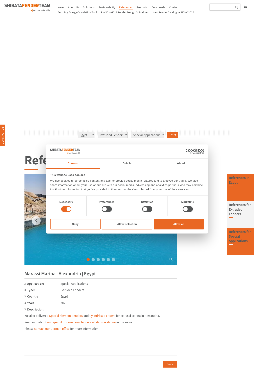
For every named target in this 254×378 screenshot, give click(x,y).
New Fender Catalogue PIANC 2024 (173, 12)
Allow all (178, 224)
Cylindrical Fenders (102, 316)
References (126, 7)
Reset (172, 135)
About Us (73, 7)
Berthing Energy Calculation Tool (77, 12)
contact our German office (51, 329)
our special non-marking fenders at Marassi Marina (81, 322)
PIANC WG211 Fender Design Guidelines (125, 12)
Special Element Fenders (66, 316)
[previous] (36, 220)
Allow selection (127, 224)
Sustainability (107, 7)
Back (170, 364)
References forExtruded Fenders (240, 209)
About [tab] (181, 163)
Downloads (158, 7)
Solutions (89, 7)
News (61, 7)
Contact (173, 7)
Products (142, 7)
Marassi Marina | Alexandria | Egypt (60, 273)
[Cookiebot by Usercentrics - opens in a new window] (188, 151)
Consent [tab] (73, 163)
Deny (75, 224)
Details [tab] (127, 163)
